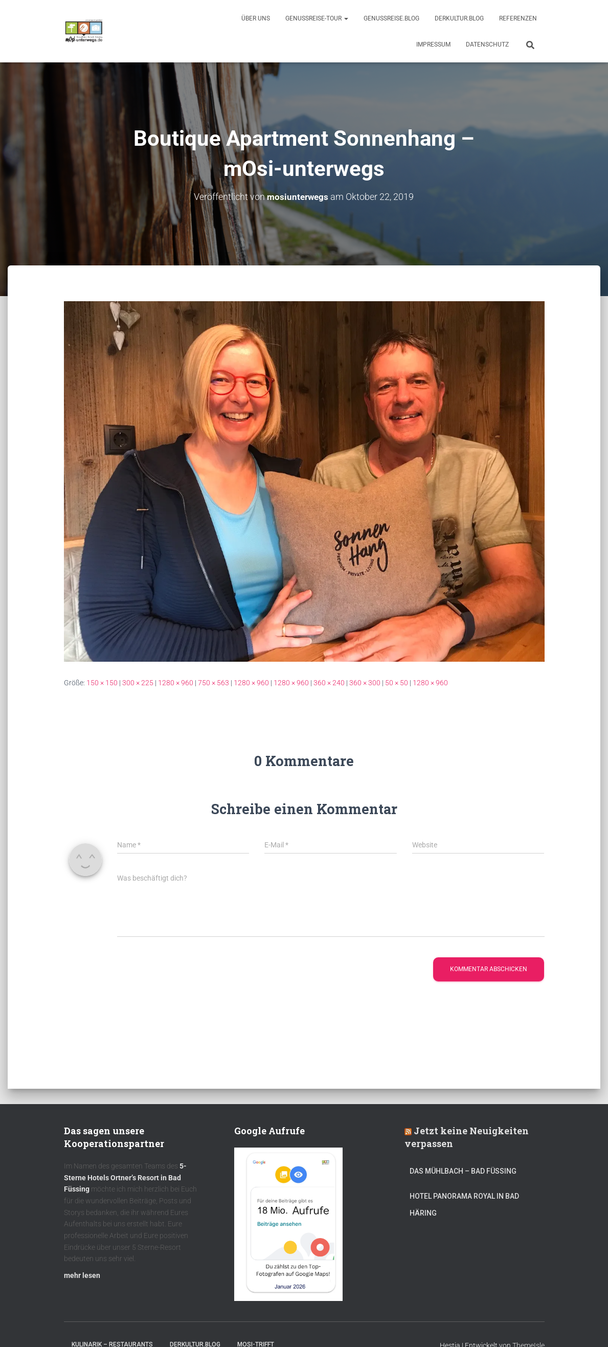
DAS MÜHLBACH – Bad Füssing (463, 1171)
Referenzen (518, 18)
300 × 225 (137, 683)
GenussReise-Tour (316, 18)
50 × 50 (396, 683)
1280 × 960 (175, 683)
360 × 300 (364, 683)
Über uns (255, 18)
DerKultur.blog (459, 18)
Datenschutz (487, 44)
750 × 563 (213, 683)
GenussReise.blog (391, 18)
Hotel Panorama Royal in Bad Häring (464, 1205)
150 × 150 (102, 683)
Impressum (433, 44)
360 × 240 (329, 683)
